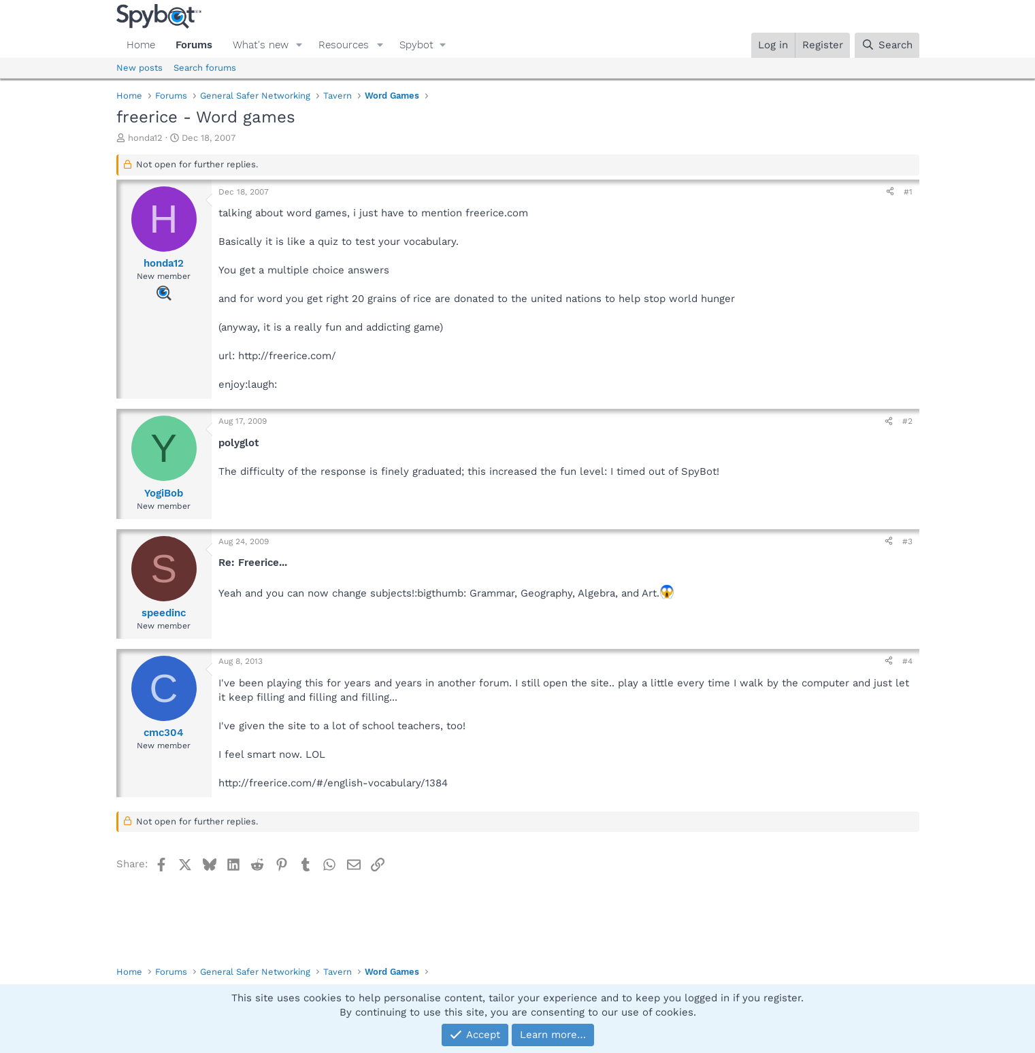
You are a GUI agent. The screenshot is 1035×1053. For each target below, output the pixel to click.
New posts (139, 68)
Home (141, 45)
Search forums (205, 68)
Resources (343, 45)
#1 (908, 192)
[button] (298, 45)
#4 (907, 661)
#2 (907, 421)
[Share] (890, 192)
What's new (261, 45)
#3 (907, 541)
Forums (194, 45)
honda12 (145, 138)
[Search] (887, 45)
